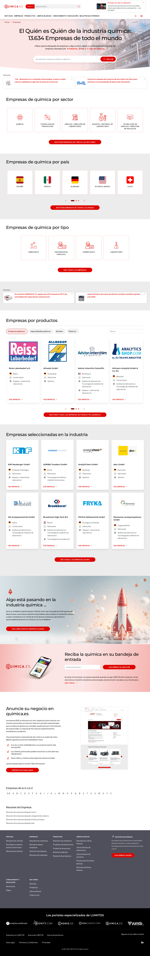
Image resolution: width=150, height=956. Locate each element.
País (82, 48)
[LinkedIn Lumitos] (142, 942)
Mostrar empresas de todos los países (75, 207)
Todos (29, 6)
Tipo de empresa (96, 48)
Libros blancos (35, 891)
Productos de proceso (61, 848)
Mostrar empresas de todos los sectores (74, 142)
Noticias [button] (9, 16)
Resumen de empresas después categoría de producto (27, 816)
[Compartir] (135, 16)
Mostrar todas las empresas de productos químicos (75, 415)
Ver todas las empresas (75, 270)
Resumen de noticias (14, 851)
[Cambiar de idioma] (141, 16)
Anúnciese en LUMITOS (15, 935)
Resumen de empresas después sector (21, 812)
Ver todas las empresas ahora (75, 559)
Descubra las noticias (14, 841)
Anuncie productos (60, 852)
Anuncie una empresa (38, 851)
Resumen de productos (62, 856)
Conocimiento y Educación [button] (65, 16)
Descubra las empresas (39, 841)
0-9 (8, 793)
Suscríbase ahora (123, 855)
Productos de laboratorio (63, 844)
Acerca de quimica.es (55, 935)
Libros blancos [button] (44, 16)
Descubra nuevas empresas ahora (28, 629)
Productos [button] (30, 16)
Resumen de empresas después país (20, 823)
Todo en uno (34, 895)
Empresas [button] (18, 16)
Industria (73, 48)
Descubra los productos (62, 841)
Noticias (33, 884)
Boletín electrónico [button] (90, 16)
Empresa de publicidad (22, 770)
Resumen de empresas (38, 855)
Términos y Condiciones (28, 942)
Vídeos (8, 890)
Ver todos (71, 683)
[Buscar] (78, 6)
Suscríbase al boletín (119, 667)
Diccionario (10, 886)
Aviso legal (10, 942)
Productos (34, 887)
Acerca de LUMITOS (35, 935)
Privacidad (46, 942)
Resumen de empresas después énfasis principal (25, 819)
